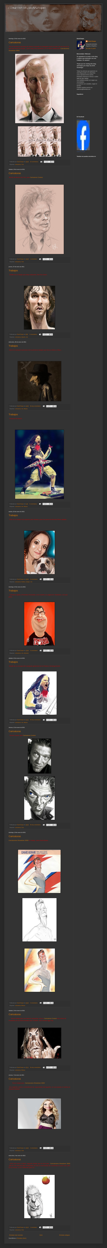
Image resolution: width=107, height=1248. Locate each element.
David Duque (92, 41)
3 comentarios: (34, 1003)
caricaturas (18, 164)
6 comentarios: (33, 504)
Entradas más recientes (16, 1235)
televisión (26, 653)
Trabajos (13, 270)
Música (26, 408)
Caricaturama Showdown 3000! (19, 840)
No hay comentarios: (35, 406)
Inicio (41, 1235)
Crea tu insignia (81, 151)
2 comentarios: (33, 334)
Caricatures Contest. (36, 177)
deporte (23, 337)
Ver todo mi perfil (91, 48)
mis (27, 337)
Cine (22, 164)
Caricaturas (15, 42)
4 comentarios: (34, 579)
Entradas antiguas (64, 1235)
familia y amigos (25, 581)
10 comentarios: (34, 161)
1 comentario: (33, 259)
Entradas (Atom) (21, 1238)
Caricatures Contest (29, 735)
